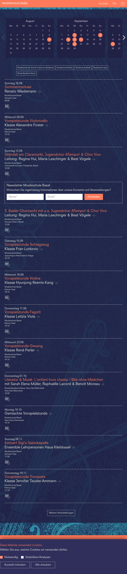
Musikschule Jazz (100, 68)
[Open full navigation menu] (123, 4)
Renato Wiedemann (21, 91)
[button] (63, 529)
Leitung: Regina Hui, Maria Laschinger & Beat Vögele (48, 159)
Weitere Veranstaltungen (61, 513)
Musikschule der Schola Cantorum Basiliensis (35, 68)
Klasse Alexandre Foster (25, 125)
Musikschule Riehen (65, 68)
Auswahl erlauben (15, 565)
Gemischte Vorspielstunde (26, 413)
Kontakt (103, 3)
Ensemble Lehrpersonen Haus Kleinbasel (38, 447)
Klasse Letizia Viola (20, 316)
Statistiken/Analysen (37, 557)
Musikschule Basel (83, 68)
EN (114, 3)
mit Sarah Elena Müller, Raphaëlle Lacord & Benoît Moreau (53, 384)
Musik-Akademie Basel (26, 73)
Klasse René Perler (20, 350)
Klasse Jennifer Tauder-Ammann (31, 481)
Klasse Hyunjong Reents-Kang (29, 283)
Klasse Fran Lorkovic (22, 249)
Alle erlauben (43, 565)
